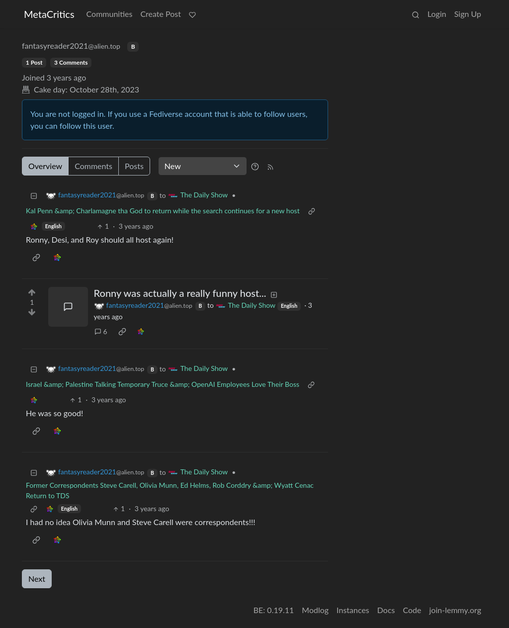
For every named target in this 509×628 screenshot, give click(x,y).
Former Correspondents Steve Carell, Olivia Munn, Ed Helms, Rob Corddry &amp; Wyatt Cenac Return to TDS (170, 490)
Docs (386, 610)
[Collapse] (34, 195)
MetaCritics (49, 14)
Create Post (160, 13)
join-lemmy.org (455, 610)
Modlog (315, 610)
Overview (45, 166)
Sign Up (467, 13)
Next (36, 578)
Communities (109, 13)
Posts (134, 166)
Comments (93, 166)
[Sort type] (202, 166)
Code (412, 610)
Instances (353, 610)
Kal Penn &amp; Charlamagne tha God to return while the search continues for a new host (163, 210)
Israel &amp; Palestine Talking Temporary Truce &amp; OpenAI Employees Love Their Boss (162, 384)
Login (436, 13)
